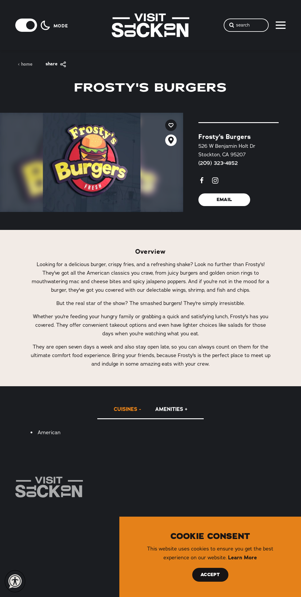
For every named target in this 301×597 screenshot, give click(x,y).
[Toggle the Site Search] (246, 25)
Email (224, 200)
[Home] (49, 487)
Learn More (242, 557)
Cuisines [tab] (125, 409)
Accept (210, 575)
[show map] (171, 140)
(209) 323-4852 (218, 163)
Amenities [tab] (169, 409)
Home (25, 64)
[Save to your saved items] (171, 125)
